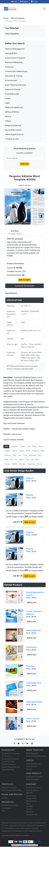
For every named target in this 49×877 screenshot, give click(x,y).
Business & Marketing (13, 62)
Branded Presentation (10, 805)
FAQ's (28, 804)
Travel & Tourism (12, 139)
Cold (27, 460)
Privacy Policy (31, 798)
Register (24, 1)
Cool (19, 455)
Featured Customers (9, 788)
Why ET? (29, 793)
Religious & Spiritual (13, 125)
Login (14, 1)
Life (28, 446)
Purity (28, 451)
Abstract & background (14, 49)
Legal (7, 103)
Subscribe (24, 164)
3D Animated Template (10, 759)
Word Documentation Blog (36, 756)
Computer (9, 67)
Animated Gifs (31, 766)
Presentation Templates (10, 753)
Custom (24, 314)
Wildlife (14, 464)
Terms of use (31, 796)
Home (5, 18)
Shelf (6, 460)
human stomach (33, 719)
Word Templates (18, 18)
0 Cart (34, 1)
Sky (32, 460)
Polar (43, 451)
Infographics (6, 808)
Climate (14, 451)
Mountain (22, 464)
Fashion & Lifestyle (12, 89)
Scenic (21, 451)
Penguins (15, 446)
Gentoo (39, 464)
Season (22, 446)
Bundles (5, 798)
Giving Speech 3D (33, 630)
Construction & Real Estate (16, 71)
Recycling (30, 666)
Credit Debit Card (33, 683)
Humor (8, 98)
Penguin (7, 451)
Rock (37, 460)
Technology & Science (14, 134)
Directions (30, 812)
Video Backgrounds (33, 764)
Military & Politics (12, 112)
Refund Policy (31, 801)
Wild (14, 455)
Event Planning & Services (15, 85)
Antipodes (32, 455)
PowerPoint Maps (8, 762)
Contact (29, 809)
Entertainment (11, 80)
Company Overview (33, 788)
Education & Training (13, 76)
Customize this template (24, 286)
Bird (39, 455)
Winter (21, 460)
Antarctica (31, 464)
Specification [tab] (11, 293)
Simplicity (35, 451)
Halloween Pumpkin (34, 702)
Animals (7, 464)
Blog (3, 811)
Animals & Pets (11, 53)
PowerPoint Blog (8, 770)
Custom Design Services (11, 767)
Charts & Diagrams (9, 764)
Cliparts (29, 769)
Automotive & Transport (15, 58)
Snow (25, 455)
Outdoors (7, 455)
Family (34, 446)
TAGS (6, 446)
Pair (11, 460)
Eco (16, 460)
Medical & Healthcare (14, 107)
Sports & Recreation (13, 130)
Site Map (29, 806)
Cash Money (31, 647)
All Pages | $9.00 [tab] (14, 232)
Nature (8, 116)
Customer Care (31, 815)
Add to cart (29, 522)
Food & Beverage (12, 94)
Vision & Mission (32, 790)
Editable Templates (22, 835)
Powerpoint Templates (34, 777)
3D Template (6, 756)
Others (8, 121)
